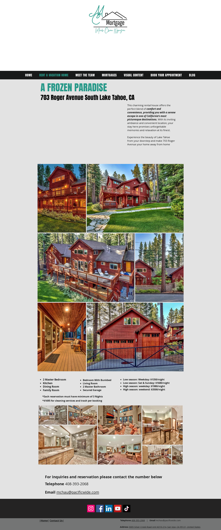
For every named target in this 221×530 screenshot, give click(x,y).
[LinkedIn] (109, 508)
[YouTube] (117, 508)
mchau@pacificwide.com (77, 492)
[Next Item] (177, 435)
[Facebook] (100, 508)
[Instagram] (91, 508)
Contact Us (56, 520)
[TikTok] (126, 508)
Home (44, 520)
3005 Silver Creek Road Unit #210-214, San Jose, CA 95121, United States (164, 527)
